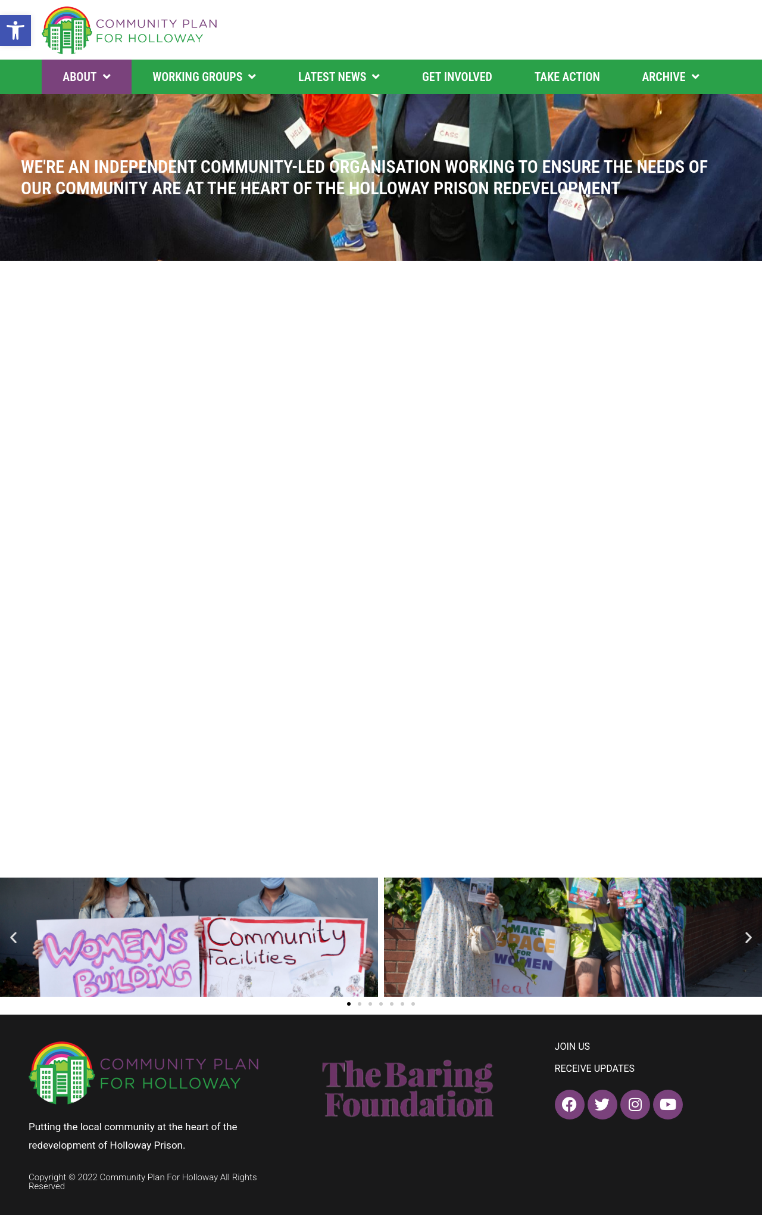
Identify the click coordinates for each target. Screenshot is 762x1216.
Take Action (567, 77)
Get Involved (457, 77)
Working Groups (204, 77)
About (86, 77)
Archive (670, 77)
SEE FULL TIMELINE (84, 497)
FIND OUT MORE (75, 675)
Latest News (339, 77)
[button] (15, 30)
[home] (130, 29)
